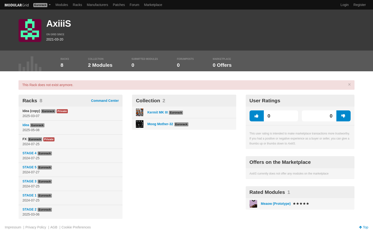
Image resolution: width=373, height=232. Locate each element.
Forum (134, 5)
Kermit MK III (157, 112)
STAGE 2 (29, 209)
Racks (77, 5)
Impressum (13, 227)
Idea (25, 125)
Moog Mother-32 (160, 124)
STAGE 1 (29, 195)
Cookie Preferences (76, 227)
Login (345, 5)
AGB (53, 227)
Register (359, 5)
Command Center (105, 101)
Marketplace (153, 5)
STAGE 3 (29, 181)
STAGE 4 (29, 153)
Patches (119, 5)
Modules (61, 5)
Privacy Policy (35, 227)
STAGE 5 (29, 167)
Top (363, 227)
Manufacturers (97, 5)
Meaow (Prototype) (276, 204)
